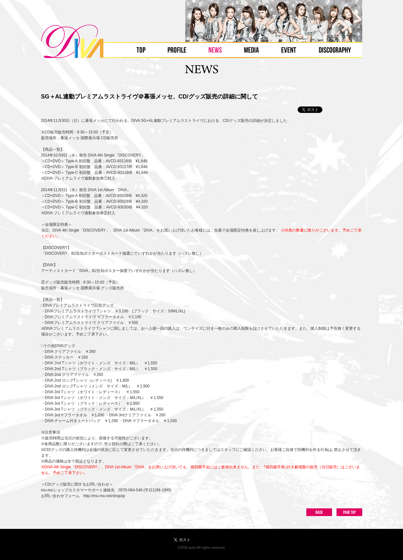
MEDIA (251, 50)
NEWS (215, 50)
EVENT (288, 50)
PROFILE (176, 50)
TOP (141, 50)
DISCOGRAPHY (334, 50)
